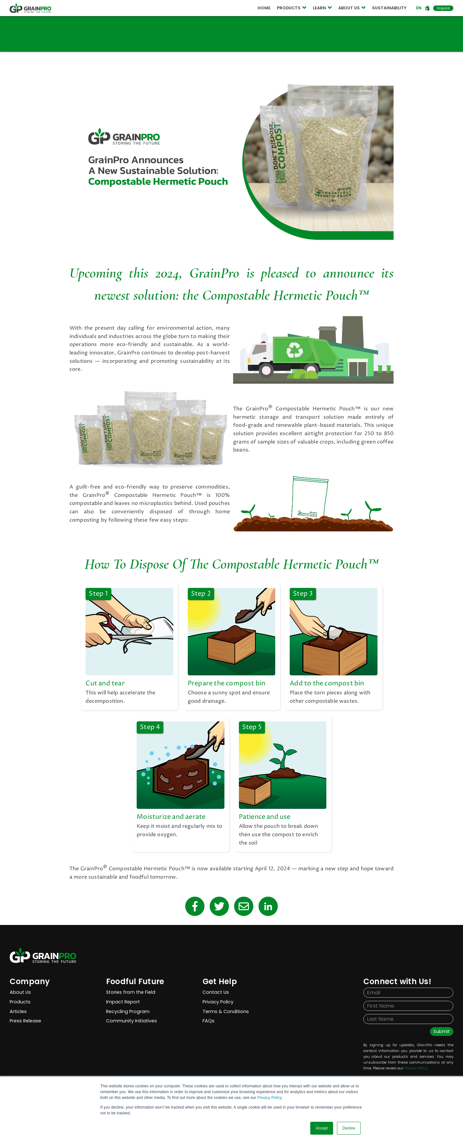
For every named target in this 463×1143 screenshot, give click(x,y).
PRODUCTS (291, 8)
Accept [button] (322, 1128)
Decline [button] (348, 1128)
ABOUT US (352, 8)
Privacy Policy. (270, 1097)
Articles (18, 1011)
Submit (441, 1031)
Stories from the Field (130, 992)
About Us (20, 992)
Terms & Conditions (226, 1011)
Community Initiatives (131, 1021)
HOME (264, 8)
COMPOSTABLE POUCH (142, 8)
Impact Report (123, 1002)
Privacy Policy (218, 1002)
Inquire (443, 8)
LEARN (322, 8)
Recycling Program (128, 1011)
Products (20, 1002)
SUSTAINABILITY (389, 8)
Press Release (25, 1021)
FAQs (208, 1021)
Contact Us (216, 992)
